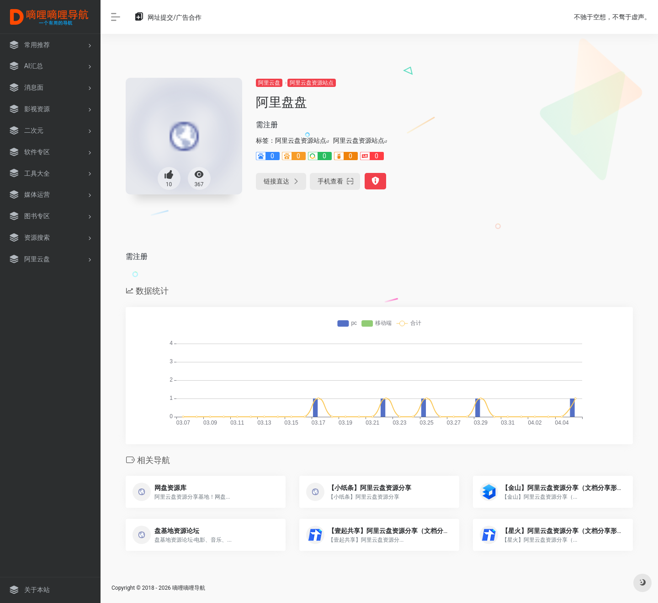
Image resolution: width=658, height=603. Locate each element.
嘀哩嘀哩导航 (188, 588)
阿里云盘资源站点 (312, 83)
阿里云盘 (269, 83)
